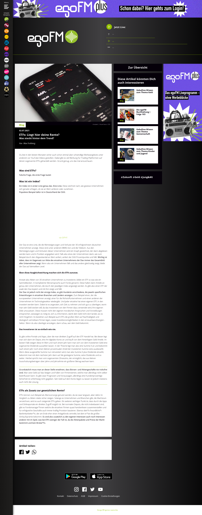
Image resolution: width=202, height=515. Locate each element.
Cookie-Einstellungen (110, 496)
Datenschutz (72, 496)
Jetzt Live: (116, 27)
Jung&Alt (147, 177)
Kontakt (60, 496)
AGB (83, 496)
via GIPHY (63, 237)
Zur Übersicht (138, 67)
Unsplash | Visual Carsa (99, 124)
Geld (137, 177)
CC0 (109, 124)
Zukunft (127, 177)
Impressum (93, 496)
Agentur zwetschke (111, 510)
